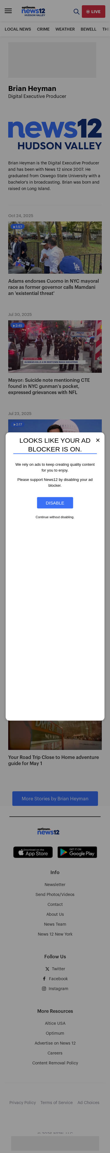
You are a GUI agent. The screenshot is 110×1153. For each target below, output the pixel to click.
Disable (55, 502)
